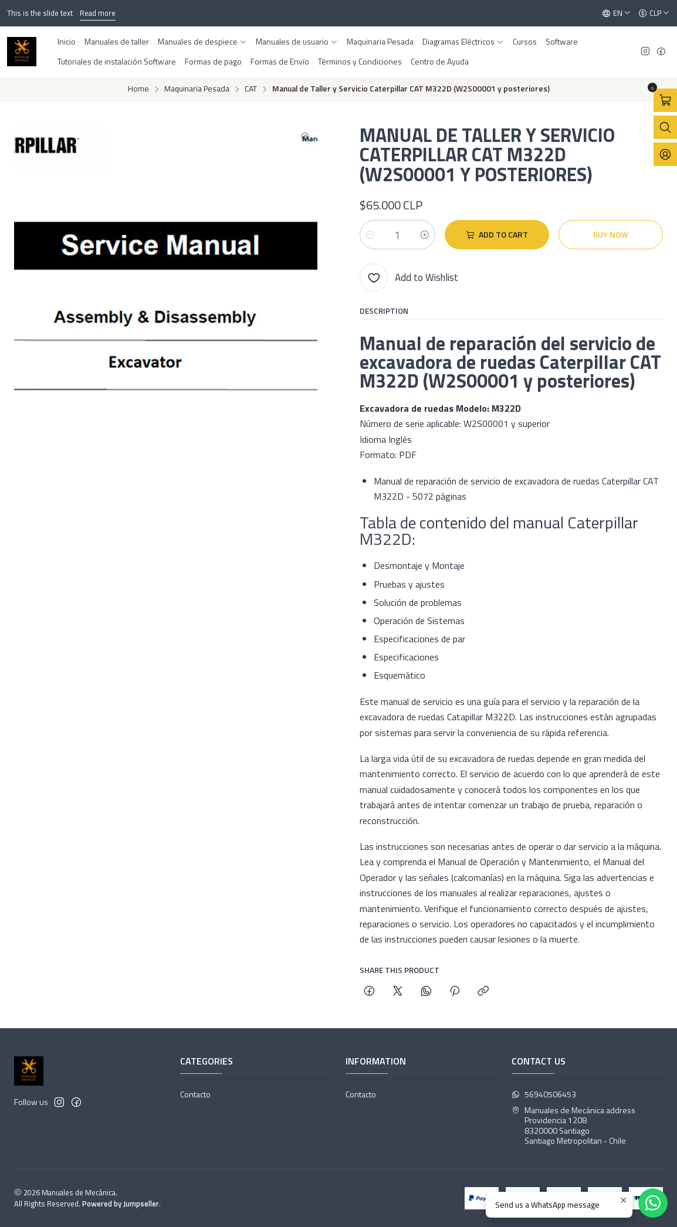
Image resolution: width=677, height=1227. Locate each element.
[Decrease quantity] (370, 235)
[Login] (665, 154)
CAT (251, 89)
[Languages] (616, 13)
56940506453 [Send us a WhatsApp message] (544, 1094)
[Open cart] (665, 100)
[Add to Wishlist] (409, 277)
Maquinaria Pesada (196, 89)
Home (138, 89)
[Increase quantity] (425, 235)
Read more (98, 13)
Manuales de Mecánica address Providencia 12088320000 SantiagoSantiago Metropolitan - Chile (573, 1125)
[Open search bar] (665, 127)
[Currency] (654, 13)
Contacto (195, 1094)
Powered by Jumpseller (120, 1203)
